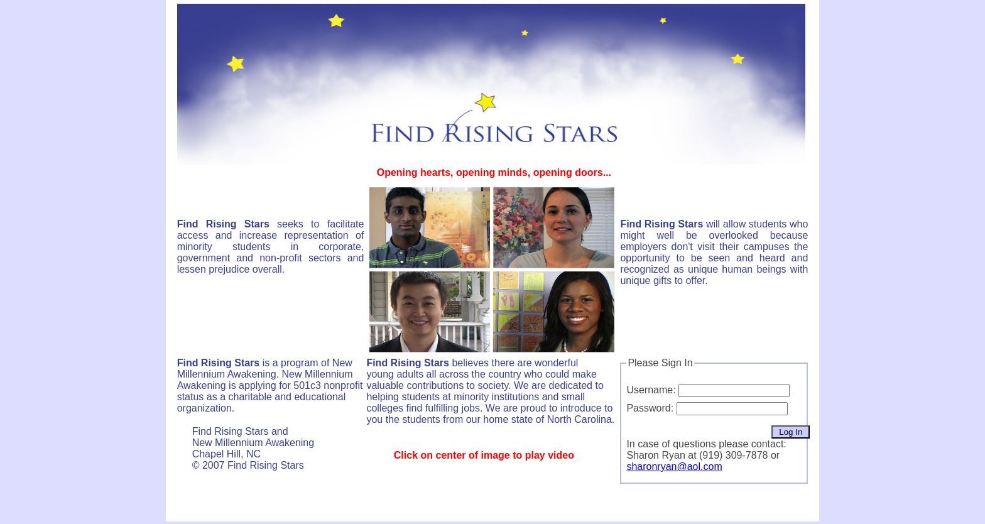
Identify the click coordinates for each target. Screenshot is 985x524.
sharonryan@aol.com (674, 466)
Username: (650, 390)
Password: (649, 408)
